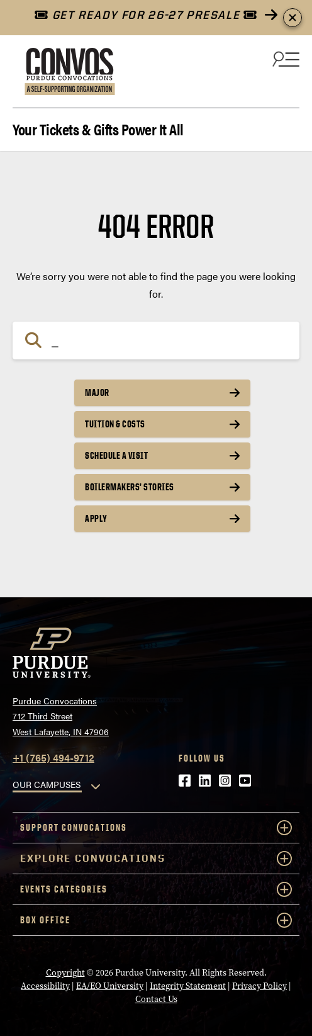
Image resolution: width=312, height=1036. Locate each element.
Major (97, 392)
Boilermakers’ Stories (129, 487)
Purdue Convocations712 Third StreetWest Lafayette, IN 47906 (61, 716)
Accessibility (45, 986)
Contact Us (156, 999)
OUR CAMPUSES (47, 784)
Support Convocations (156, 827)
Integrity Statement (188, 986)
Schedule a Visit (116, 455)
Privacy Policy (259, 986)
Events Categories (156, 889)
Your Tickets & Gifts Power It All (98, 128)
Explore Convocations (156, 858)
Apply (96, 518)
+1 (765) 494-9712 (53, 757)
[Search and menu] (284, 58)
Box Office (156, 920)
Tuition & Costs (115, 424)
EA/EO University (109, 986)
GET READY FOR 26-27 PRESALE (146, 14)
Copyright (65, 973)
